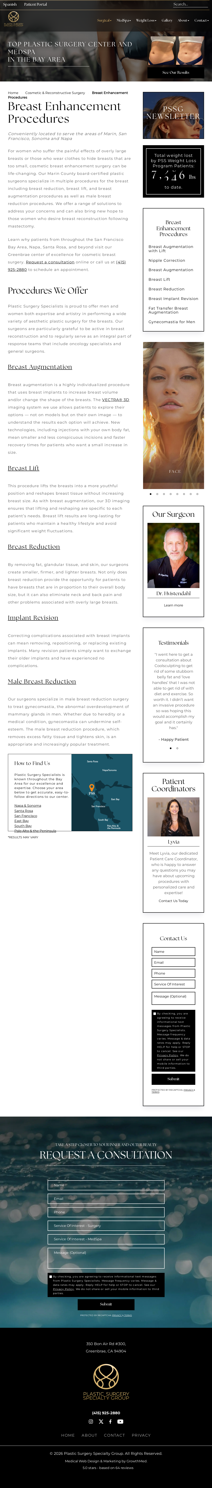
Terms (155, 1092)
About (183, 20)
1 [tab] (150, 494)
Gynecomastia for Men (172, 322)
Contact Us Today (173, 901)
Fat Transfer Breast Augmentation (168, 310)
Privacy (189, 1090)
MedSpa (124, 20)
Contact (201, 20)
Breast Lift (23, 469)
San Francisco (25, 816)
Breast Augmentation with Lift (171, 248)
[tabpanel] (175, 415)
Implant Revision (33, 618)
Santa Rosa (23, 811)
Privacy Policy (167, 1055)
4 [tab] (170, 494)
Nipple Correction (167, 260)
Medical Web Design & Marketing (93, 1461)
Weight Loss (146, 20)
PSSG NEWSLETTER (173, 113)
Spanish (10, 5)
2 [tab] (157, 494)
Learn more (173, 605)
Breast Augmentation (40, 367)
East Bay (21, 821)
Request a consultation (50, 262)
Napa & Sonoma (27, 806)
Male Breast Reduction (42, 682)
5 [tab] (177, 494)
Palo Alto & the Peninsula (35, 831)
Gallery (167, 20)
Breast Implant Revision (173, 298)
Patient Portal (35, 5)
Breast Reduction (34, 547)
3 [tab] (164, 494)
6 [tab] (184, 494)
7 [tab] (191, 494)
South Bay (23, 826)
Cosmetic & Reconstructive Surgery (55, 93)
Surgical (104, 20)
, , (106, 1347)
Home (13, 93)
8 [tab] (197, 494)
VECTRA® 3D (115, 400)
